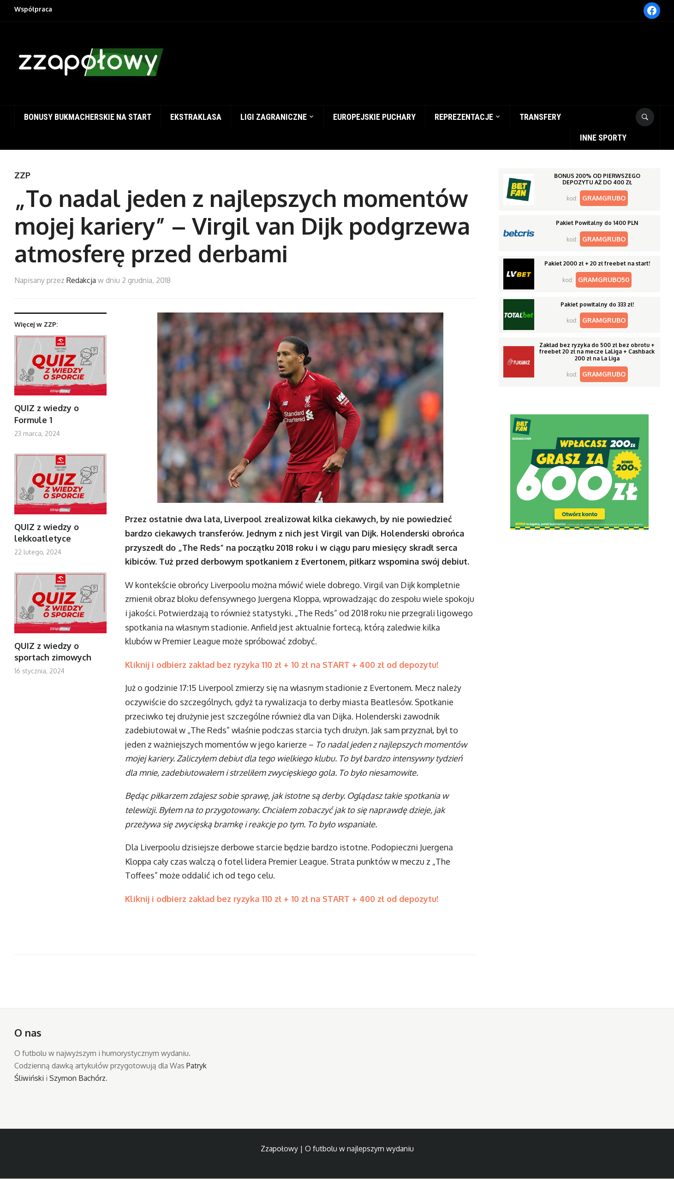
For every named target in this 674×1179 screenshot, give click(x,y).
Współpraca (33, 9)
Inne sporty (603, 137)
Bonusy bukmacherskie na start (87, 117)
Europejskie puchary (374, 117)
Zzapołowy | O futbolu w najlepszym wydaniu (337, 1148)
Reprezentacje (464, 117)
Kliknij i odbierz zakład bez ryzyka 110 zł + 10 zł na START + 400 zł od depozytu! (281, 665)
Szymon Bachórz (77, 1078)
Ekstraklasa (195, 117)
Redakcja (81, 280)
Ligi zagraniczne (273, 117)
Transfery (540, 117)
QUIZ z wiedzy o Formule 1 (46, 413)
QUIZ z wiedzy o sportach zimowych (52, 651)
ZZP (22, 175)
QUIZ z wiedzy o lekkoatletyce (46, 532)
